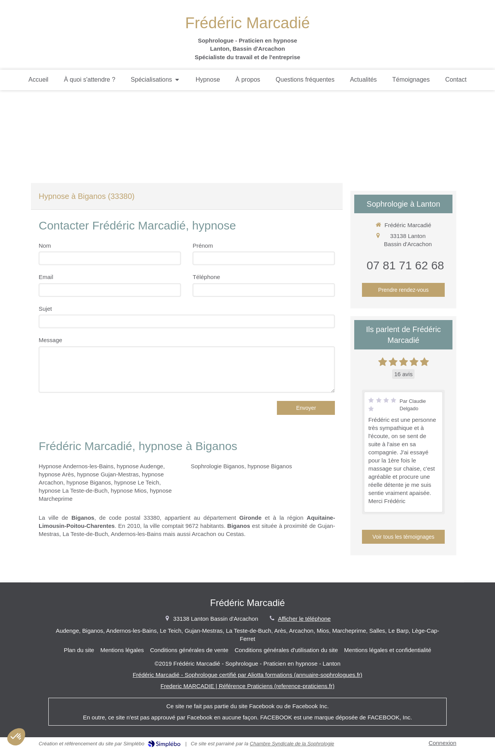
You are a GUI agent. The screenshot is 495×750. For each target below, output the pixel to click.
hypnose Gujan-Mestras (107, 474)
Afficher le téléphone (304, 618)
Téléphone (206, 277)
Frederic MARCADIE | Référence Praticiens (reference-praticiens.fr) (247, 686)
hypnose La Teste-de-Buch (73, 490)
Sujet (45, 308)
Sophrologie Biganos (217, 466)
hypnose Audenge (140, 466)
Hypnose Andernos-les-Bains (76, 466)
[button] (16, 737)
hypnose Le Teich (136, 482)
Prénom (203, 245)
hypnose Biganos (89, 482)
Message (50, 340)
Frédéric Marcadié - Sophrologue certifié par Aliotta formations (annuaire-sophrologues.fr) (247, 674)
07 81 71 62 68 (405, 265)
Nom (45, 245)
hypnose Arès (56, 474)
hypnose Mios (129, 490)
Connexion (442, 743)
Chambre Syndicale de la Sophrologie (292, 744)
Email (46, 277)
